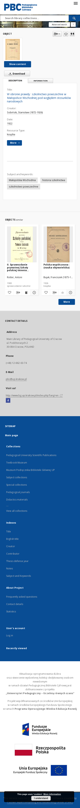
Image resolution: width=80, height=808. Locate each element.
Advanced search (59, 24)
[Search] (74, 18)
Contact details (14, 604)
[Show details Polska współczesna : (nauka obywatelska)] (70, 292)
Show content (17, 64)
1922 (9, 123)
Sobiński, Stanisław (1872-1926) (25, 112)
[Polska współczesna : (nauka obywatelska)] (58, 245)
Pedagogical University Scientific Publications (31, 455)
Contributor (12, 553)
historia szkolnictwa (53, 180)
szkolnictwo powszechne (23, 186)
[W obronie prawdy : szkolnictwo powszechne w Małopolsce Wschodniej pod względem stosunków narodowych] (12, 49)
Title (8, 531)
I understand (41, 798)
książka (11, 134)
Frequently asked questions (21, 596)
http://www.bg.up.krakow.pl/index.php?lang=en (34, 395)
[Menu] (75, 3)
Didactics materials (17, 499)
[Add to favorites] (65, 33)
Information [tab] (41, 80)
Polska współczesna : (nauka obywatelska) (56, 266)
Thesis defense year (17, 561)
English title (12, 539)
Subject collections (16, 477)
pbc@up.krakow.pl (16, 379)
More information (52, 794)
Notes (9, 568)
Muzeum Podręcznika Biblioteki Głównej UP (30, 470)
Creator (10, 546)
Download (16, 73)
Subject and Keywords (18, 576)
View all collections (16, 511)
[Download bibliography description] (17, 292)
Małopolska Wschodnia (22, 180)
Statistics (11, 611)
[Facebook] (8, 400)
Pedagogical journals (18, 492)
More (66, 301)
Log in (9, 635)
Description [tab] (15, 80)
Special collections (16, 484)
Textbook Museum (16, 462)
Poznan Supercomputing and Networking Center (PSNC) (40, 802)
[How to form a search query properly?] (73, 24)
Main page (11, 435)
